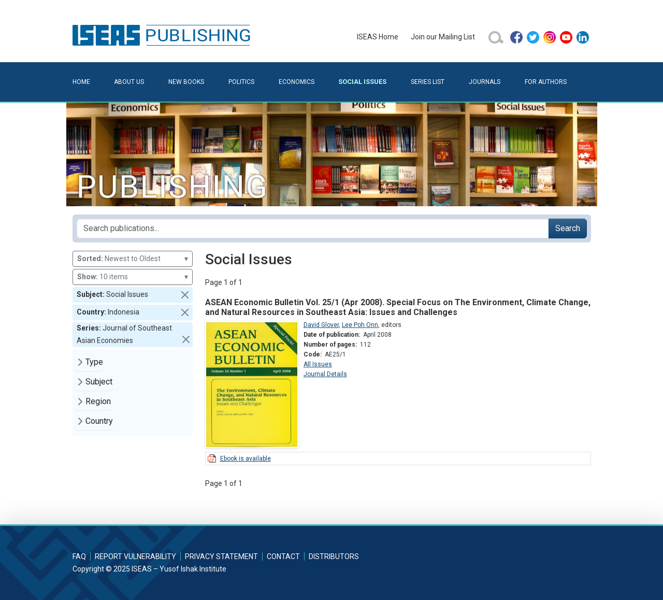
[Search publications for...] (313, 228)
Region (98, 401)
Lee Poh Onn (360, 324)
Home (81, 81)
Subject (98, 382)
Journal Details (325, 374)
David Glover (321, 324)
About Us (129, 81)
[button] (185, 295)
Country (99, 421)
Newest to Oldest (132, 258)
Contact (283, 556)
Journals (484, 81)
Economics (296, 81)
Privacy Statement (221, 556)
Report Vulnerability (135, 556)
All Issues (318, 364)
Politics (241, 81)
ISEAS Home (377, 37)
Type (94, 362)
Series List (427, 81)
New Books (186, 81)
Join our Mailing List (443, 37)
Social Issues (362, 81)
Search (567, 228)
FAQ (79, 556)
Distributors (334, 556)
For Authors (546, 81)
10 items (132, 277)
